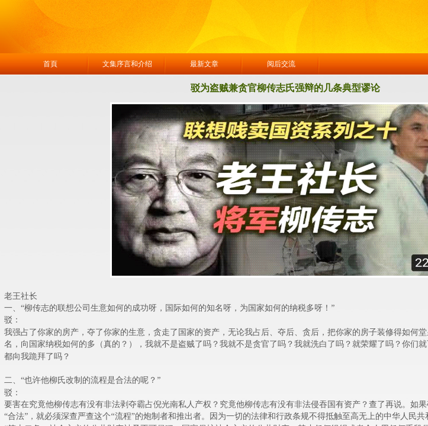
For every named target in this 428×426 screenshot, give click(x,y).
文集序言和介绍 (127, 64)
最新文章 (204, 64)
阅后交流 (281, 64)
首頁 (50, 64)
